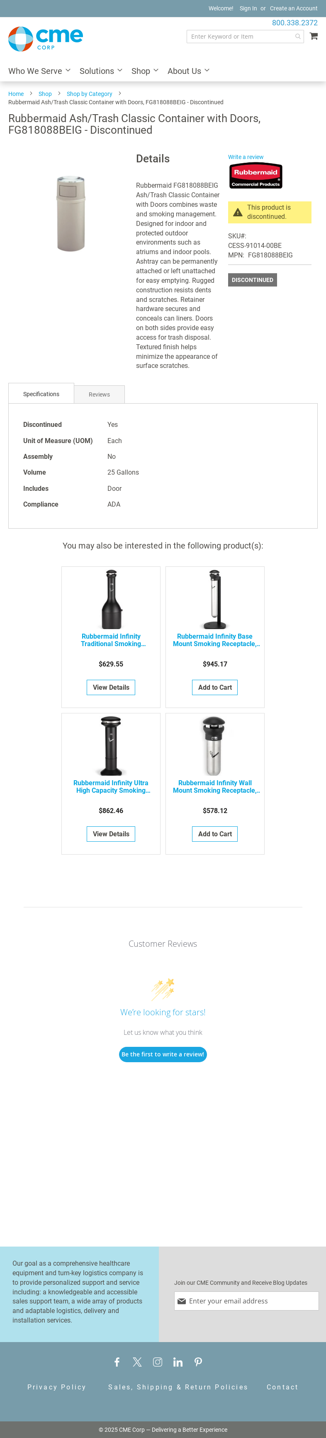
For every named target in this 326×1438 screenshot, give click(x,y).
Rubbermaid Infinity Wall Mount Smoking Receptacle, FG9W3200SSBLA (215, 786)
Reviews (99, 394)
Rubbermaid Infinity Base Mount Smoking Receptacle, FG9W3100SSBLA (215, 640)
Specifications (41, 394)
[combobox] (245, 36)
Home (16, 94)
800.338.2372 (295, 22)
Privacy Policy (57, 1387)
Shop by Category (89, 94)
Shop (45, 94)
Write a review (246, 157)
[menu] (163, 71)
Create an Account (294, 8)
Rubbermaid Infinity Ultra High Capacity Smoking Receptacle (110, 786)
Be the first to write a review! (163, 1054)
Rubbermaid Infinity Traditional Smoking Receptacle (111, 640)
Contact (283, 1387)
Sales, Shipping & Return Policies (178, 1387)
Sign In (248, 8)
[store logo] (45, 39)
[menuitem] (37, 71)
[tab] (41, 394)
